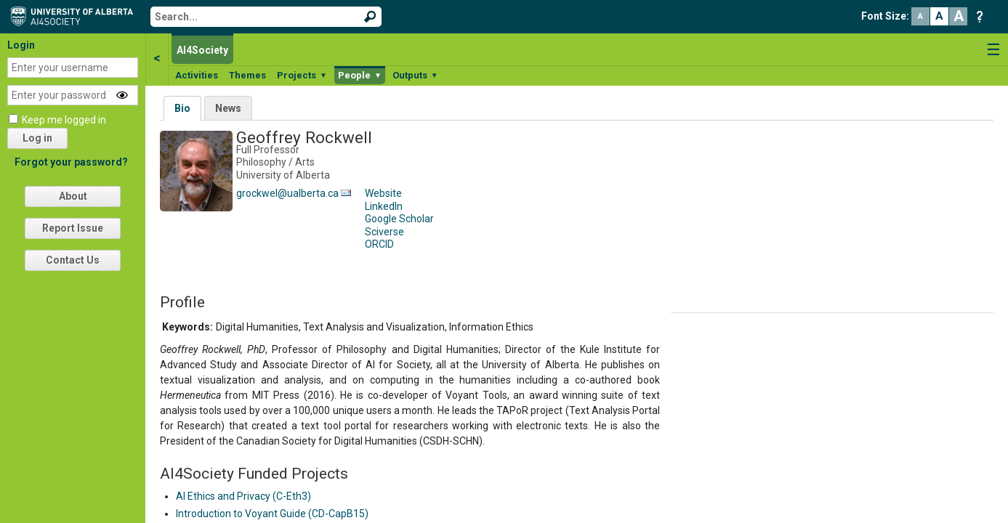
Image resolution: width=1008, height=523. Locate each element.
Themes (247, 75)
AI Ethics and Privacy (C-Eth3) (243, 496)
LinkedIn (384, 206)
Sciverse (384, 232)
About (73, 196)
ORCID (379, 244)
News (228, 108)
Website (383, 193)
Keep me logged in (64, 120)
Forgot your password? (71, 162)
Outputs (415, 75)
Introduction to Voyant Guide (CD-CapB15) (272, 513)
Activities (196, 75)
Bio (182, 108)
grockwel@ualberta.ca (287, 193)
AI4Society (202, 50)
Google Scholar (399, 218)
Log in (37, 138)
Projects (302, 75)
